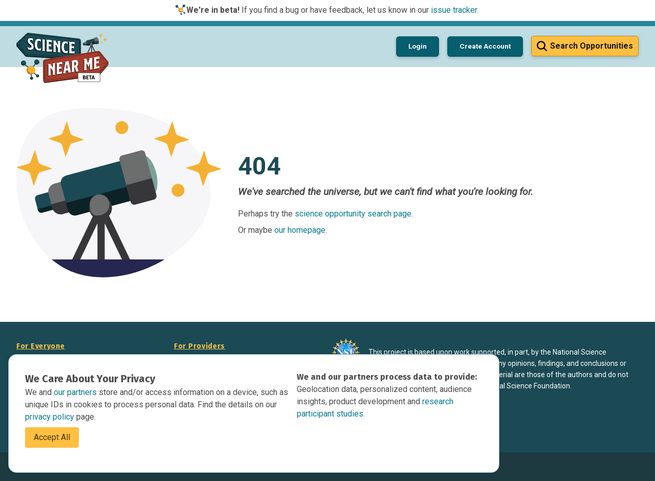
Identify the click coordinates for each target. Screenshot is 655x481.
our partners (76, 392)
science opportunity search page (353, 213)
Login (417, 46)
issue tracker (454, 10)
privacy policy (50, 417)
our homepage (299, 230)
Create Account (485, 46)
